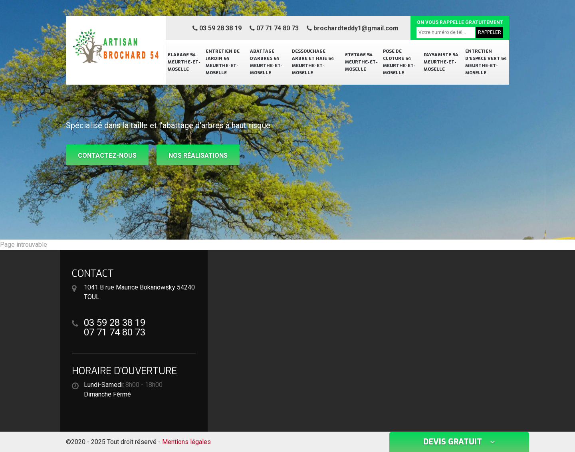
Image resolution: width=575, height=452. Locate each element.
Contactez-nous (107, 155)
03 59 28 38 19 (217, 28)
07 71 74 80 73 (274, 28)
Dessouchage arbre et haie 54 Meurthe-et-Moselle (313, 62)
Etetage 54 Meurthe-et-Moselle (361, 62)
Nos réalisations (198, 155)
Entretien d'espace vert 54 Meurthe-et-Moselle (486, 62)
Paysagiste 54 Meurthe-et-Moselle (441, 62)
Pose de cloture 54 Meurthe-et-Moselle (399, 62)
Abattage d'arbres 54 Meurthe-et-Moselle (266, 62)
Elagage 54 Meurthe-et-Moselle (184, 62)
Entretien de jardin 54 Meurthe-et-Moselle (223, 62)
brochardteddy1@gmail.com (353, 28)
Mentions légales (186, 442)
